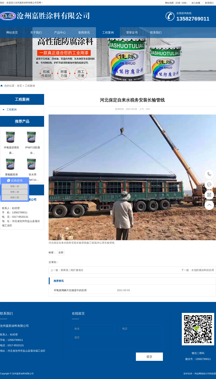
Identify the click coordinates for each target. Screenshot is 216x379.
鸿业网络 (198, 373)
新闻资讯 (87, 32)
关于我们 (39, 32)
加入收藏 (196, 3)
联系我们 (209, 3)
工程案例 (108, 32)
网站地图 (169, 3)
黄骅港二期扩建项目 (72, 270)
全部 (60, 252)
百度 (178, 3)
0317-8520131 (209, 174)
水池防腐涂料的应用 (202, 270)
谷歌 (184, 3)
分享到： (54, 262)
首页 (19, 85)
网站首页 (15, 32)
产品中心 (63, 32)
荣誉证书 (135, 32)
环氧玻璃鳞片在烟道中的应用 (70, 290)
